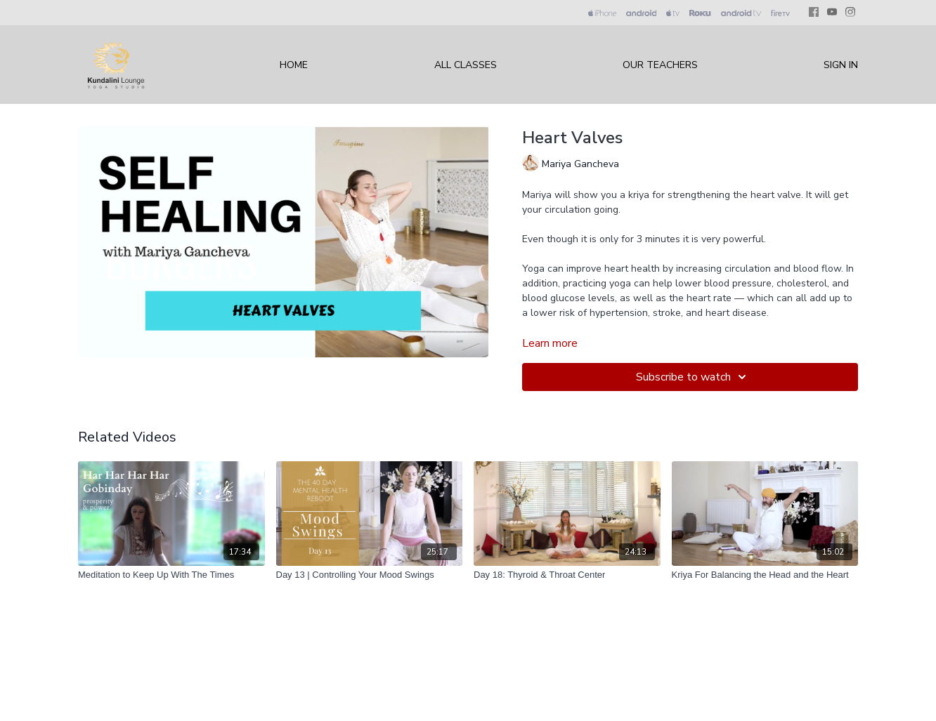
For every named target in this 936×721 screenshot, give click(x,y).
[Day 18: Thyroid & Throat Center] (567, 575)
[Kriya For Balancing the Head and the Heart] (765, 575)
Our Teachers (660, 65)
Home (294, 65)
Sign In (841, 65)
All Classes (465, 65)
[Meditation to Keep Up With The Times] (171, 575)
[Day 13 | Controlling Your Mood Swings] (369, 575)
